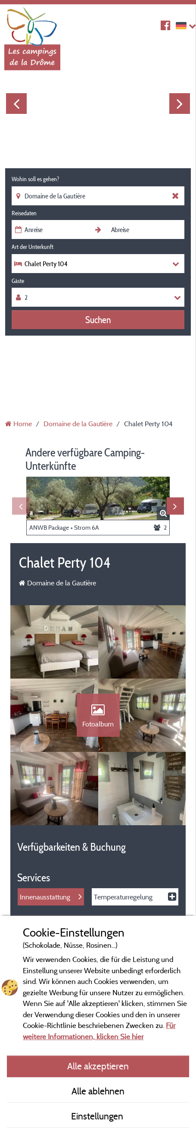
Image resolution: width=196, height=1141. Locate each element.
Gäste (18, 281)
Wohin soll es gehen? (35, 179)
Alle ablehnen (98, 1091)
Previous (16, 103)
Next (179, 103)
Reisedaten (24, 213)
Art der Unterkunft (32, 247)
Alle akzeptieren (98, 1066)
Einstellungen (98, 1116)
